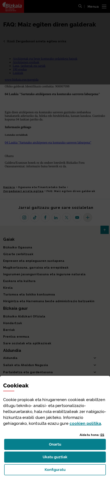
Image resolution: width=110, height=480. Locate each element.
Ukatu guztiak (56, 458)
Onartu (59, 445)
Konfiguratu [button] (75, 471)
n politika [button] (85, 423)
